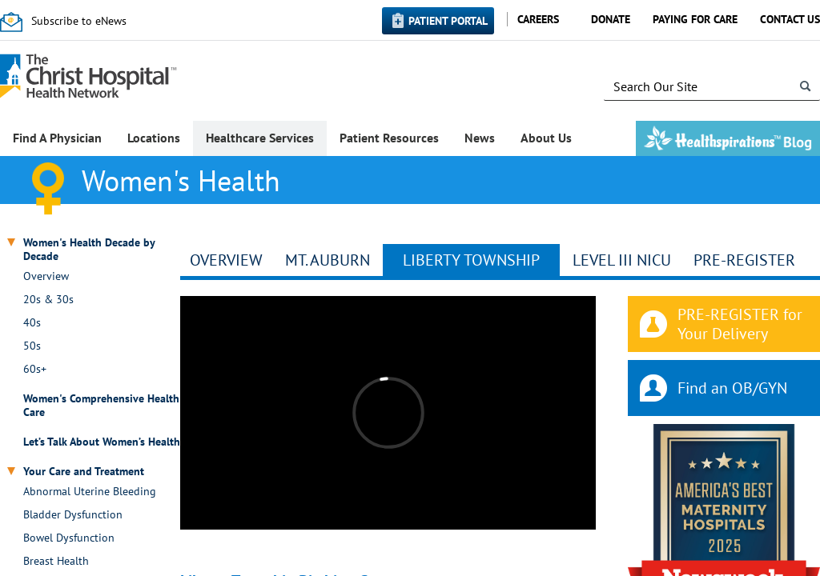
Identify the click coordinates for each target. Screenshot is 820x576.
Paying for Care (695, 19)
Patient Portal (448, 21)
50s (32, 346)
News (479, 138)
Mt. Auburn (327, 260)
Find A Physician (57, 138)
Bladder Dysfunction (73, 515)
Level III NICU (622, 260)
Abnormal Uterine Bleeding (89, 491)
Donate (610, 19)
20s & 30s (48, 299)
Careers (538, 19)
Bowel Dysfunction (69, 538)
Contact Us (790, 19)
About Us (546, 138)
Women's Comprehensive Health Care (101, 405)
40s (32, 323)
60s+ (34, 369)
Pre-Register (744, 260)
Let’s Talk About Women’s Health (101, 442)
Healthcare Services (260, 138)
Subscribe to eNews (79, 21)
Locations (153, 138)
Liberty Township (471, 260)
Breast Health (56, 561)
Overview (46, 276)
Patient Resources (389, 138)
